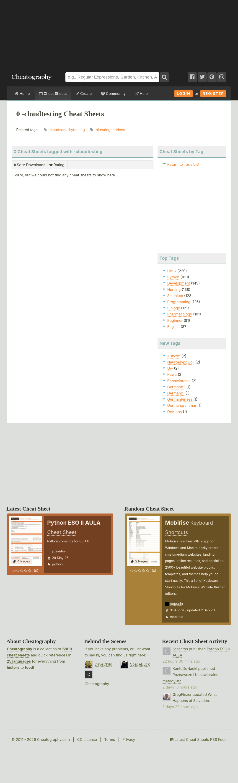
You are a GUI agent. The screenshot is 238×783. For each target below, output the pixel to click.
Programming (178, 302)
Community (113, 93)
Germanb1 (175, 393)
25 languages (19, 661)
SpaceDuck (140, 664)
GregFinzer (182, 694)
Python (173, 277)
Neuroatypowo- (180, 362)
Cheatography (19, 649)
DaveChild (103, 664)
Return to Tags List (183, 164)
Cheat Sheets (53, 93)
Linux (171, 271)
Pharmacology (179, 314)
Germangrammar (181, 405)
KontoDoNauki (185, 668)
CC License (87, 739)
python (57, 564)
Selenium (175, 295)
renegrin (176, 603)
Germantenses (179, 399)
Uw (170, 368)
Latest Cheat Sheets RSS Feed (198, 739)
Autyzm (173, 356)
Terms (109, 739)
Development (178, 283)
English (173, 326)
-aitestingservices (109, 129)
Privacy (128, 739)
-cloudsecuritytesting (66, 129)
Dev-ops (174, 411)
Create (84, 93)
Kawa (172, 374)
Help (141, 93)
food (29, 667)
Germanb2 (176, 387)
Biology (173, 308)
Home (22, 93)
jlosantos (59, 551)
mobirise (176, 617)
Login (183, 93)
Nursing (174, 289)
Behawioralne (178, 381)
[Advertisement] (119, 34)
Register (213, 93)
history (13, 667)
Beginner (175, 320)
